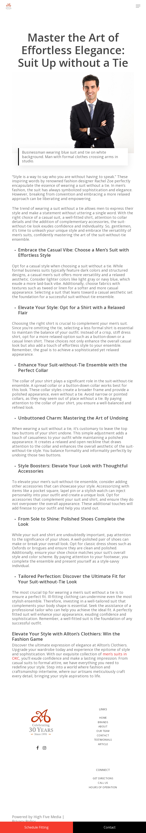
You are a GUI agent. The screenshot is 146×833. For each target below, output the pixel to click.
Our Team (102, 731)
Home (103, 717)
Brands (103, 722)
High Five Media (47, 816)
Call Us (103, 783)
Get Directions (103, 778)
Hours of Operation (103, 787)
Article (103, 744)
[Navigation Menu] (138, 6)
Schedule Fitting (36, 827)
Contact (103, 735)
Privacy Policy (24, 821)
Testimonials (103, 739)
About (103, 726)
